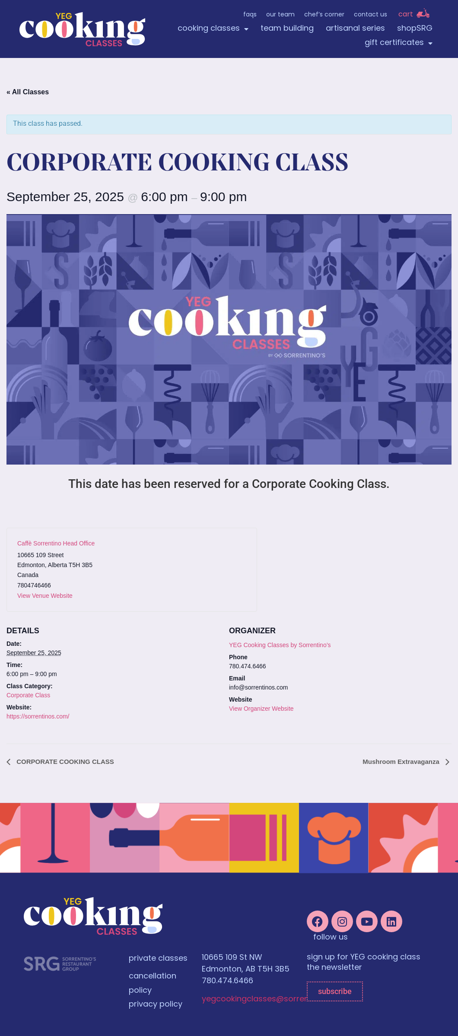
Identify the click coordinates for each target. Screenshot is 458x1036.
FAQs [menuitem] (250, 15)
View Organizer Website (261, 708)
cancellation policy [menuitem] (152, 983)
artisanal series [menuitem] (355, 29)
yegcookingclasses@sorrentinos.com (274, 999)
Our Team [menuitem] (280, 15)
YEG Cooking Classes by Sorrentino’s (280, 644)
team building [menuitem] (287, 29)
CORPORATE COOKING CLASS (64, 761)
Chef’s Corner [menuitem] (324, 15)
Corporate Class (28, 695)
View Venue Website (45, 595)
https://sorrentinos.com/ (38, 716)
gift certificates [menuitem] (399, 43)
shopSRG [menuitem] (415, 29)
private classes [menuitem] (158, 959)
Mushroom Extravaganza (402, 761)
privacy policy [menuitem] (155, 1005)
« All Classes (27, 92)
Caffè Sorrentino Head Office (56, 543)
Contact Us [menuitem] (370, 15)
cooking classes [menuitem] (213, 29)
